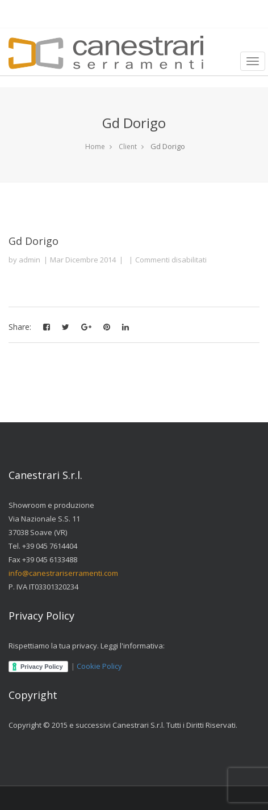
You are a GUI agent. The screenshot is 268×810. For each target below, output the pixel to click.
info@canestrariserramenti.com (63, 573)
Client (128, 146)
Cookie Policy (99, 666)
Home (95, 146)
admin (29, 260)
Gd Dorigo (33, 241)
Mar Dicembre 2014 (83, 260)
